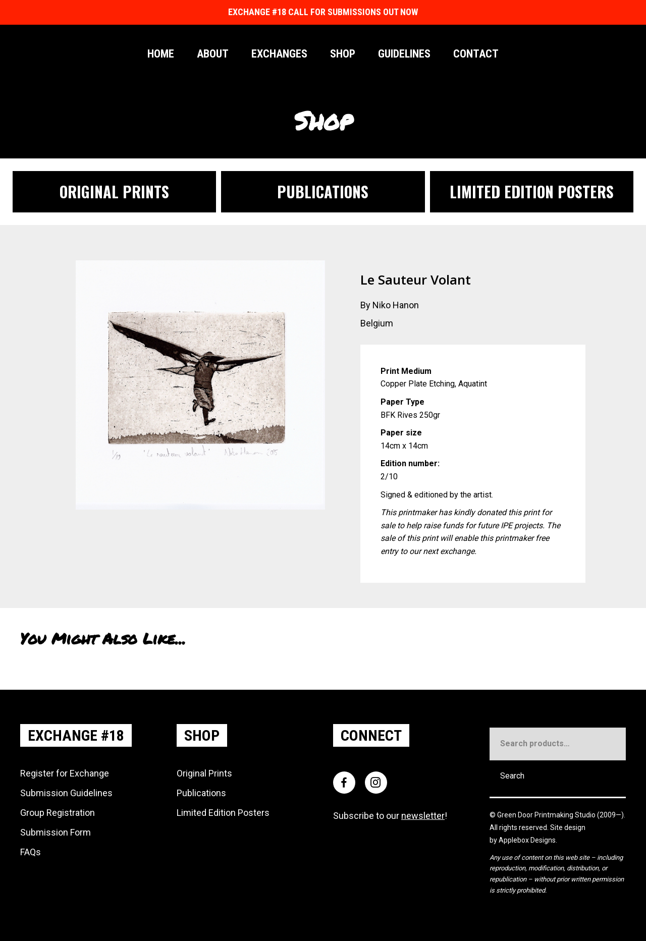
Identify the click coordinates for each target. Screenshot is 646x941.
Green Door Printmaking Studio (547, 815)
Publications (201, 793)
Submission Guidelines (66, 793)
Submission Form (55, 832)
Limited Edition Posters (223, 812)
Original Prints (204, 773)
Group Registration (57, 812)
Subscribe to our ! (390, 815)
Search (512, 776)
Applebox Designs (527, 840)
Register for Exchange (64, 773)
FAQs (30, 852)
